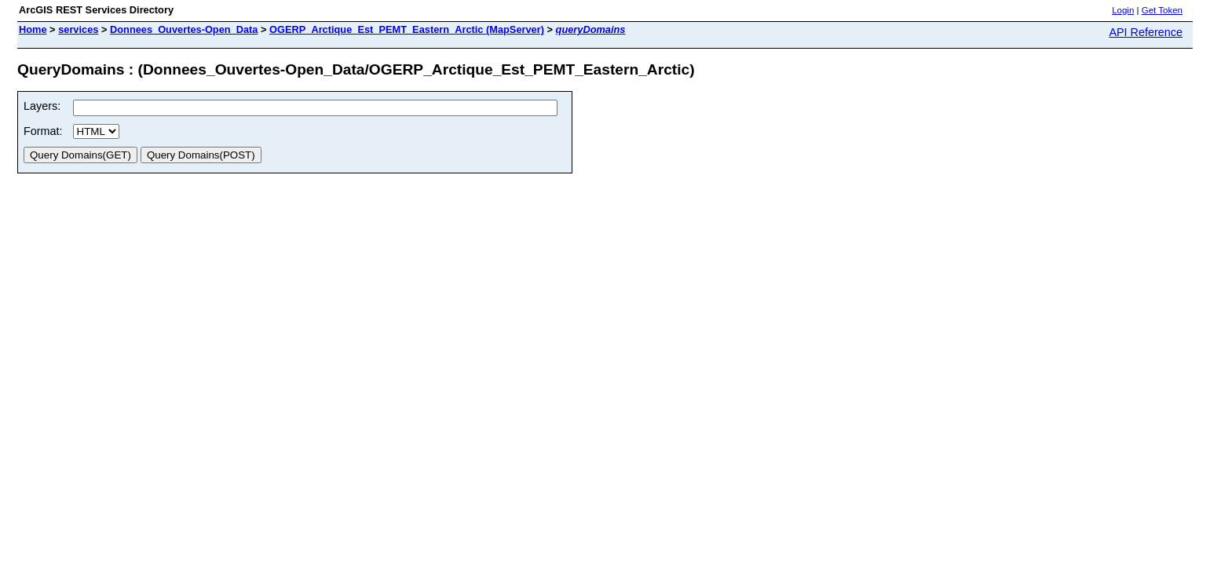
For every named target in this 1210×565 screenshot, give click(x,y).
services (78, 29)
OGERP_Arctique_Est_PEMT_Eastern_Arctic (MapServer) (406, 29)
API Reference (1146, 32)
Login (1123, 10)
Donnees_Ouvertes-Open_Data (184, 29)
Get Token (1162, 10)
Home (33, 29)
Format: (43, 131)
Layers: (42, 106)
